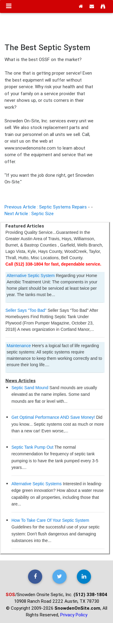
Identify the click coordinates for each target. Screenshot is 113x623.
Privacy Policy (73, 615)
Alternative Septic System (31, 275)
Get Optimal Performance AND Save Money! (53, 417)
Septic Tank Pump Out (32, 447)
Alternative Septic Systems (36, 483)
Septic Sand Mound (29, 387)
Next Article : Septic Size (29, 213)
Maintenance (19, 345)
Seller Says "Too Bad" (25, 310)
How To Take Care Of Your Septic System (50, 520)
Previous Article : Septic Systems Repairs (46, 207)
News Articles (20, 380)
